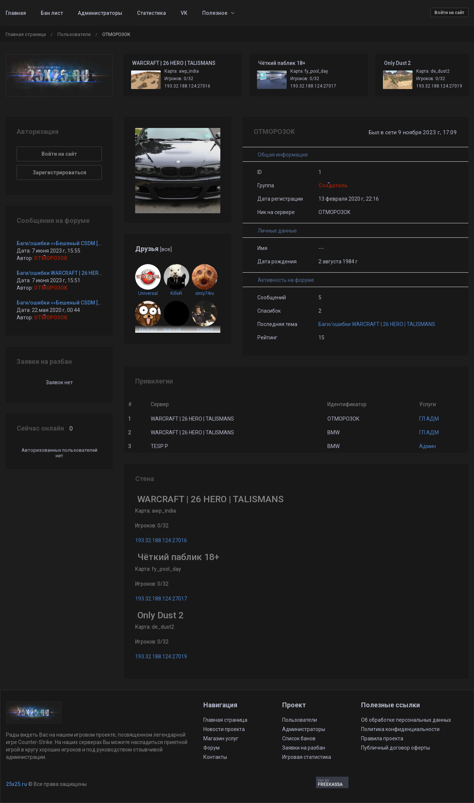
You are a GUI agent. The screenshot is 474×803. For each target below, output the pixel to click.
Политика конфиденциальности (400, 729)
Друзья (153, 249)
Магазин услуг (220, 738)
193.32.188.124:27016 (187, 86)
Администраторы (100, 13)
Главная (16, 13)
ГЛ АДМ (429, 419)
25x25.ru (16, 784)
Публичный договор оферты (395, 748)
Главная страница (26, 34)
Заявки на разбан (303, 748)
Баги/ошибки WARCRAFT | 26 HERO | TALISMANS (376, 324)
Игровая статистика (306, 757)
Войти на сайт (449, 12)
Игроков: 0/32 (178, 78)
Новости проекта (224, 729)
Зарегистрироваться (59, 172)
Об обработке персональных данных (406, 720)
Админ (427, 446)
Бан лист (52, 13)
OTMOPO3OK (50, 258)
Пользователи (74, 34)
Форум (211, 748)
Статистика (151, 13)
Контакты (215, 757)
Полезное (214, 13)
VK (184, 13)
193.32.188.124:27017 (313, 86)
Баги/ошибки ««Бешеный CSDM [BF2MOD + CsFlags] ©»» (86, 243)
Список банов (299, 738)
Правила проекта (382, 738)
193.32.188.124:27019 (439, 86)
